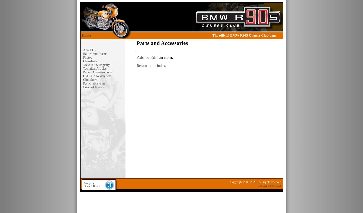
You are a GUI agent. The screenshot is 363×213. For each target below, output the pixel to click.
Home (86, 35)
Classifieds (90, 61)
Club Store (90, 79)
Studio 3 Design (92, 186)
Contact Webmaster (269, 185)
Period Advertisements (98, 72)
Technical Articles (94, 68)
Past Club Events (94, 83)
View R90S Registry (96, 65)
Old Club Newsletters (97, 76)
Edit (154, 57)
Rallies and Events (95, 54)
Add (140, 57)
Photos (87, 57)
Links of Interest (94, 87)
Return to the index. (151, 66)
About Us (89, 50)
